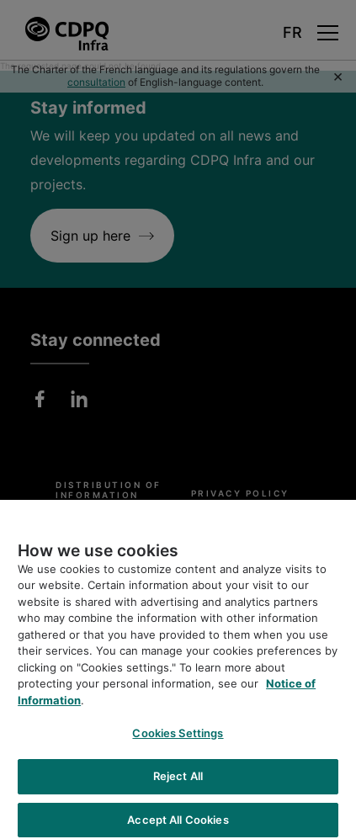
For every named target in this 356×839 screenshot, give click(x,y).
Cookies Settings (177, 737)
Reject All (178, 780)
